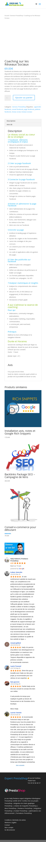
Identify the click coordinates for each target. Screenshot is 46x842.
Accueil (7, 15)
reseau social (16, 112)
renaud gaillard (15, 643)
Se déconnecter (10, 830)
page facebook (29, 109)
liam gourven (14, 682)
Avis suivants (20, 765)
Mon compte (9, 827)
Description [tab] (11, 121)
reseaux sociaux (26, 112)
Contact (7, 825)
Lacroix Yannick (15, 712)
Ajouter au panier (24, 97)
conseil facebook (17, 109)
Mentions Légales (10, 822)
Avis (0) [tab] (9, 124)
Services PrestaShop (16, 15)
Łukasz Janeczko (16, 572)
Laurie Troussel (15, 666)
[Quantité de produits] (8, 98)
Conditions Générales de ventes (15, 820)
